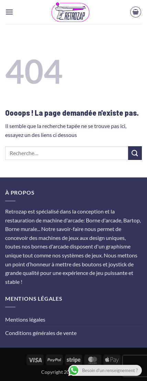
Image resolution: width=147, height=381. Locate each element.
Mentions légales (25, 319)
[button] (9, 11)
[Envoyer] (135, 153)
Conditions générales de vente (41, 333)
